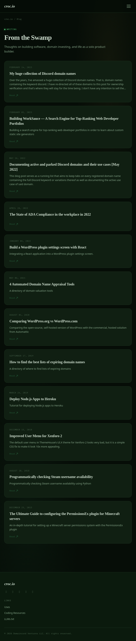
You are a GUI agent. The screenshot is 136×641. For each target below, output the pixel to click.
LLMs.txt (9, 619)
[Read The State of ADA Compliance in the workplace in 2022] (68, 216)
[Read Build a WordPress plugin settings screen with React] (68, 251)
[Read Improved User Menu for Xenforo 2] (68, 442)
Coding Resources (14, 613)
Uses (7, 607)
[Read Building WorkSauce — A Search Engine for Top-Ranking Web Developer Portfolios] (68, 127)
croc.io (9, 6)
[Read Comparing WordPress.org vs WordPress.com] (68, 327)
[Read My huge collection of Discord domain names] (68, 81)
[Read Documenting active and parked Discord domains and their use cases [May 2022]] (68, 175)
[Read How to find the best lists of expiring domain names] (68, 366)
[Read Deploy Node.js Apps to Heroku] (68, 402)
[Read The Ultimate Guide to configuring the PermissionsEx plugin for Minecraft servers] (68, 522)
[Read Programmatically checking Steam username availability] (68, 480)
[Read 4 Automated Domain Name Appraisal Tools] (68, 288)
